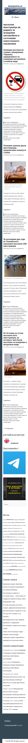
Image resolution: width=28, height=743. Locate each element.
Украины (18, 107)
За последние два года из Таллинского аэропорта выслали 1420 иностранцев (15, 242)
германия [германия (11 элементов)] (5, 528)
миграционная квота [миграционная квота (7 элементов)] (20, 548)
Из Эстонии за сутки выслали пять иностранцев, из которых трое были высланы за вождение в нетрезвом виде (15, 339)
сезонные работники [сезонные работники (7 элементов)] (21, 566)
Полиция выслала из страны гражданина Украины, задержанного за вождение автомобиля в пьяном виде (14, 56)
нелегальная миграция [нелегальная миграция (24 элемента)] (10, 557)
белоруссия (8, 406)
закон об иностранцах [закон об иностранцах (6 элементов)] (21, 537)
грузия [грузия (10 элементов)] (7, 534)
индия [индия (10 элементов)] (13, 545)
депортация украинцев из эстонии (12, 415)
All (5, 122)
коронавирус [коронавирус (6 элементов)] (5, 548)
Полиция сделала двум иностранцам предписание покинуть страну (14, 149)
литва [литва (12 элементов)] (13, 548)
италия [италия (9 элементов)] (20, 545)
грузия (21, 413)
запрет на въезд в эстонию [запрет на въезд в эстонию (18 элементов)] (10, 540)
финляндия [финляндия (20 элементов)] (19, 570)
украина (20, 134)
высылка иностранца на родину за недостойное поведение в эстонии (13, 318)
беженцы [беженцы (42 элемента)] (10, 519)
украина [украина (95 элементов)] (12, 569)
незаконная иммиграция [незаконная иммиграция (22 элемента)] (15, 551)
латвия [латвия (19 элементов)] (10, 548)
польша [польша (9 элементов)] (15, 563)
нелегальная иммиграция (9, 323)
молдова (5, 419)
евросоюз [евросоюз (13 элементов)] (12, 537)
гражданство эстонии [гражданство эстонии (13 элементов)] (18, 531)
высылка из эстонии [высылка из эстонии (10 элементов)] (21, 525)
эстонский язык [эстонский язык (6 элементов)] (15, 574)
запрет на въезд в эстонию (15, 223)
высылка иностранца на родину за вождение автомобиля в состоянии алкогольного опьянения (15, 127)
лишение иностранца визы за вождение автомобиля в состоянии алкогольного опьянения (13, 228)
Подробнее (6, 118)
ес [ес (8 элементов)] (16, 537)
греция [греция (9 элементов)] (4, 534)
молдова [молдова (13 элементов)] (5, 551)
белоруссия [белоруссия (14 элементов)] (22, 519)
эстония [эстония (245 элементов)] (7, 573)
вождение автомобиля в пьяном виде (15, 124)
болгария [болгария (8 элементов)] (5, 522)
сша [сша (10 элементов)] (4, 569)
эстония (5, 136)
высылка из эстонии (10, 308)
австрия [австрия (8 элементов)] (4, 519)
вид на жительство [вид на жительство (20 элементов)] (17, 522)
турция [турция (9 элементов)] (6, 569)
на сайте (13, 725)
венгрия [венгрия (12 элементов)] (9, 522)
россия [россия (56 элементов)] (14, 566)
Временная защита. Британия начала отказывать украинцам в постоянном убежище (13, 587)
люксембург (12, 230)
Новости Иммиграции (12, 122)
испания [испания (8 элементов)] (17, 545)
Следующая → (10, 428)
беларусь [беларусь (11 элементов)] (16, 519)
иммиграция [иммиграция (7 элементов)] (8, 545)
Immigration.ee (15, 6)
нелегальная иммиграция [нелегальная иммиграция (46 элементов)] (12, 554)
